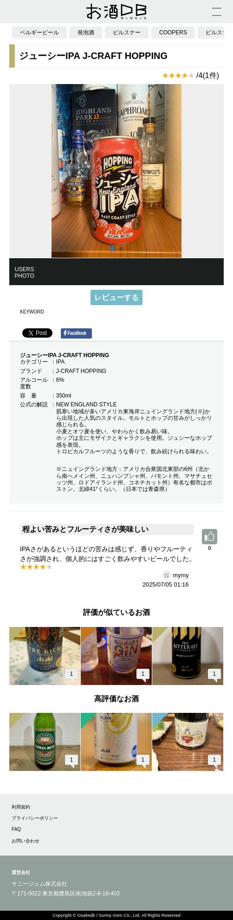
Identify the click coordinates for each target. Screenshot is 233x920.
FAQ (16, 829)
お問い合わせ (25, 840)
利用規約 (21, 806)
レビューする (116, 297)
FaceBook (75, 333)
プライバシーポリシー (35, 818)
